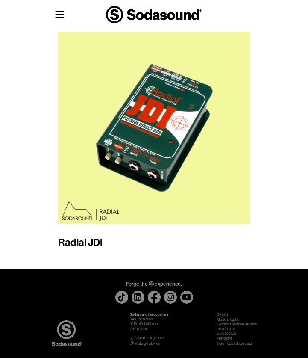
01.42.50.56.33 (226, 334)
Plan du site (224, 338)
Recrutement (226, 329)
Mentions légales (228, 320)
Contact (222, 315)
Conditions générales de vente (237, 324)
